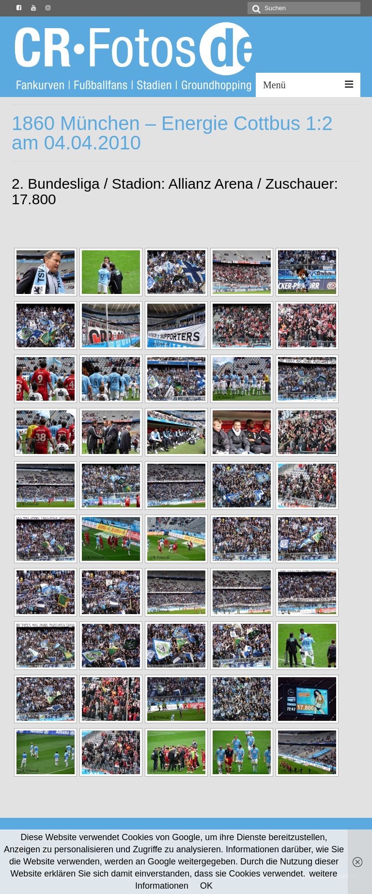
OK (206, 886)
